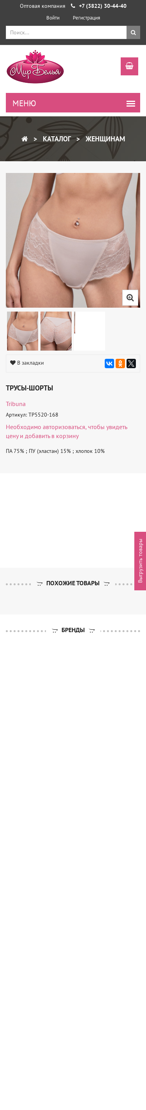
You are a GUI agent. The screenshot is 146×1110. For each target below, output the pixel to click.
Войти (53, 17)
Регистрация (86, 17)
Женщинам (104, 138)
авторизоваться (64, 427)
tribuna (16, 404)
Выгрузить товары (140, 561)
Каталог (56, 138)
